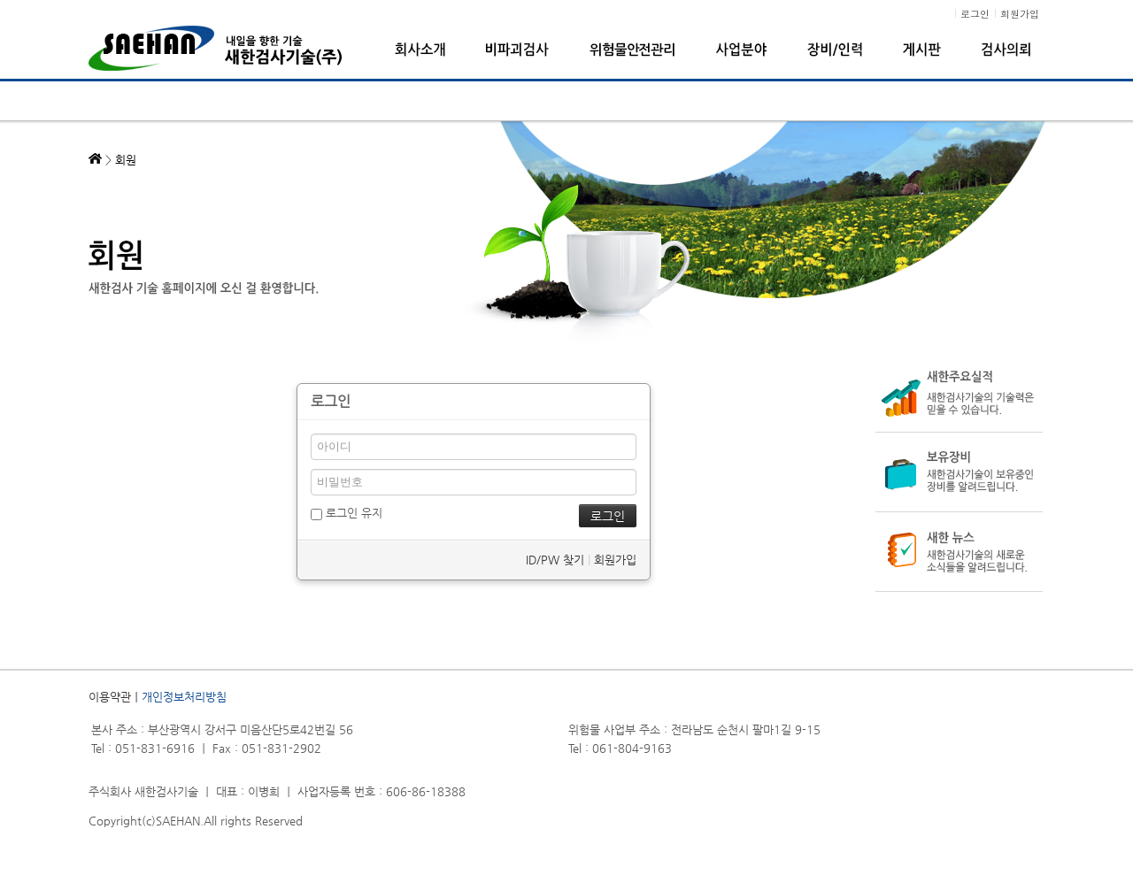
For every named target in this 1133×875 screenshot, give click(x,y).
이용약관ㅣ (115, 696)
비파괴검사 (517, 49)
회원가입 (615, 559)
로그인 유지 (346, 512)
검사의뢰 (1006, 49)
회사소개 (420, 49)
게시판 (922, 49)
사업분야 (741, 49)
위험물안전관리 (632, 49)
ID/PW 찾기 (555, 559)
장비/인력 (834, 49)
